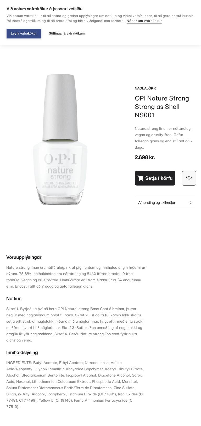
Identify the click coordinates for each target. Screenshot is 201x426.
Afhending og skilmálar (164, 202)
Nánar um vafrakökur (144, 20)
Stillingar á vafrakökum (67, 33)
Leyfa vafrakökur (24, 33)
